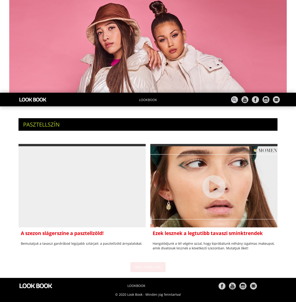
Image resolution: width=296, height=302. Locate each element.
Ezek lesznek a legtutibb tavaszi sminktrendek (208, 233)
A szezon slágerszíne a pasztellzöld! (62, 233)
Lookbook (148, 100)
